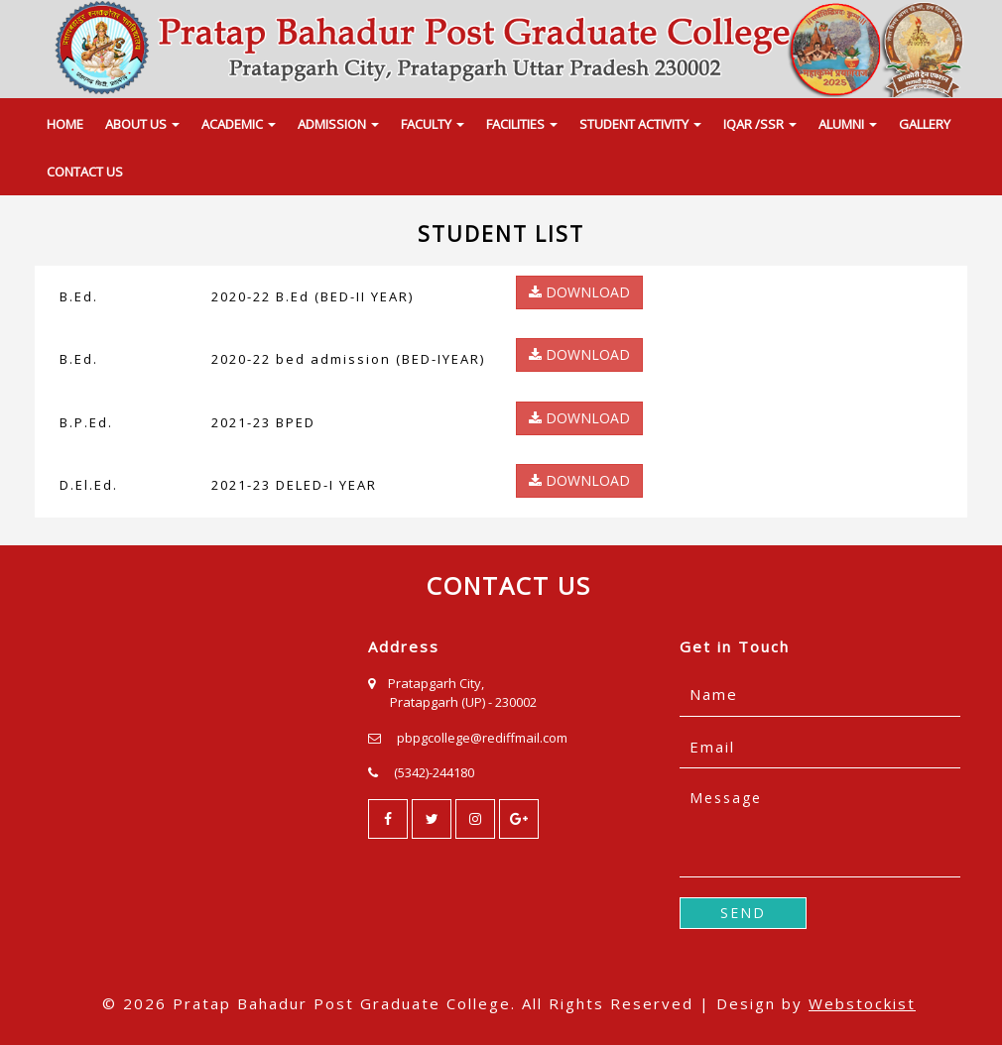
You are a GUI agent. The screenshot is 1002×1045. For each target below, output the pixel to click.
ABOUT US (142, 124)
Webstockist (862, 1003)
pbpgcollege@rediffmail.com (482, 738)
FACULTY (432, 124)
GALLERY (924, 124)
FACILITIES (522, 124)
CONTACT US (85, 171)
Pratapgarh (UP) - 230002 (463, 702)
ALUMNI (847, 124)
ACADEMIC (238, 124)
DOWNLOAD (579, 292)
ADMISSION (338, 124)
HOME (65, 124)
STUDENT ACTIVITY (640, 124)
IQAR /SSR (760, 124)
